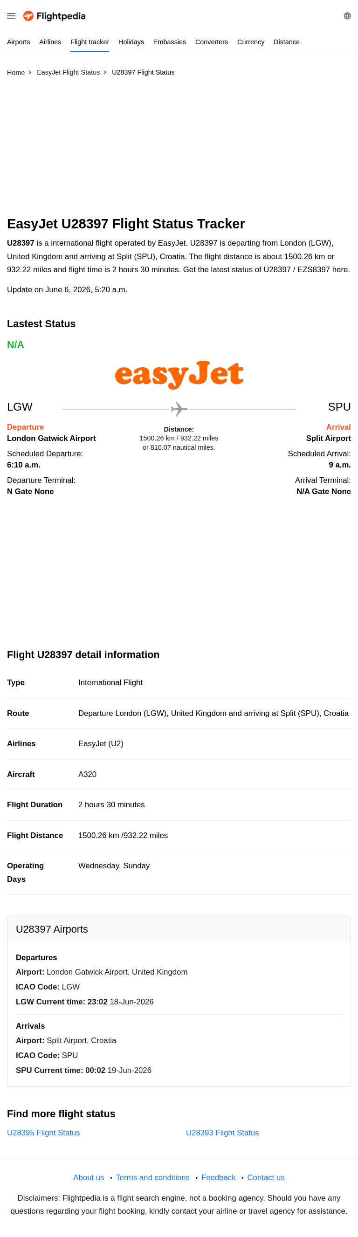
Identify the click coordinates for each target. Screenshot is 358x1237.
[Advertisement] (179, 150)
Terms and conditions (153, 1177)
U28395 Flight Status (43, 1132)
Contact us (265, 1177)
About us (88, 1177)
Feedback (218, 1177)
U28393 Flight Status (222, 1132)
